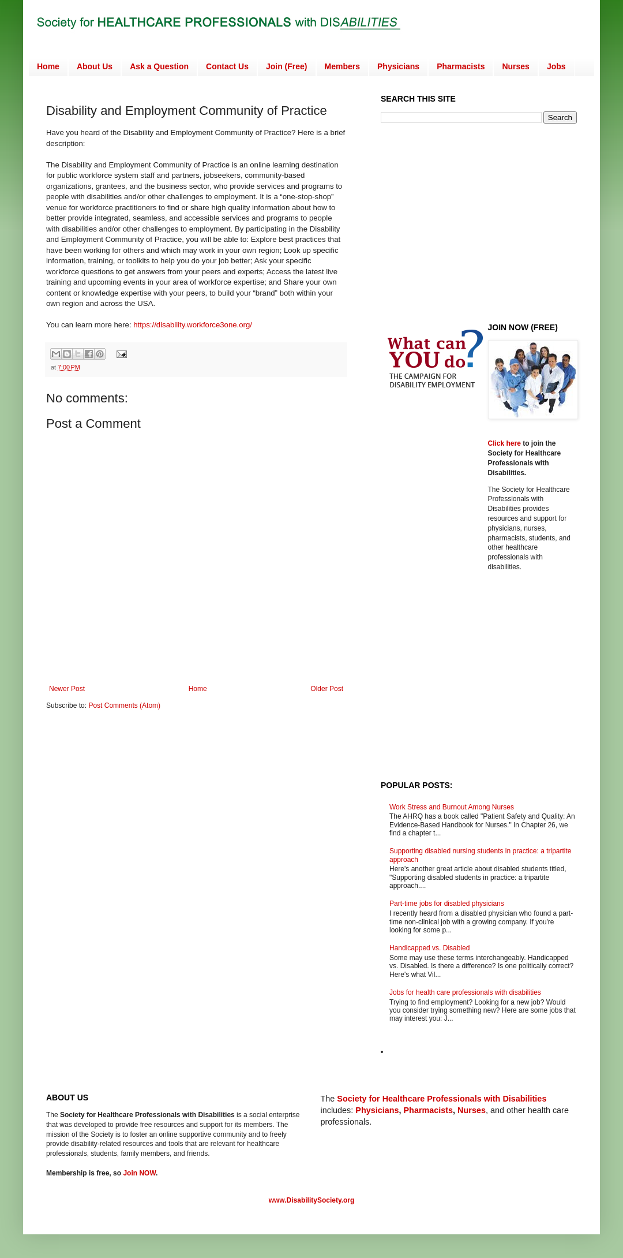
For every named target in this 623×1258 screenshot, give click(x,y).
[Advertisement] (478, 222)
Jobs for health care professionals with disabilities (465, 992)
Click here (505, 443)
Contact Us (227, 66)
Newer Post (67, 689)
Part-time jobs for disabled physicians (446, 903)
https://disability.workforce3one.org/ (192, 324)
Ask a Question (159, 66)
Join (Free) (286, 66)
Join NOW (139, 1173)
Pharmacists (461, 66)
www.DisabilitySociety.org (312, 1200)
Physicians (398, 66)
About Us (94, 66)
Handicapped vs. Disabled (429, 948)
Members (342, 66)
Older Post (326, 689)
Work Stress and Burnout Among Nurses (451, 807)
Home (48, 66)
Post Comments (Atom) (124, 705)
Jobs (556, 66)
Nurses (515, 66)
